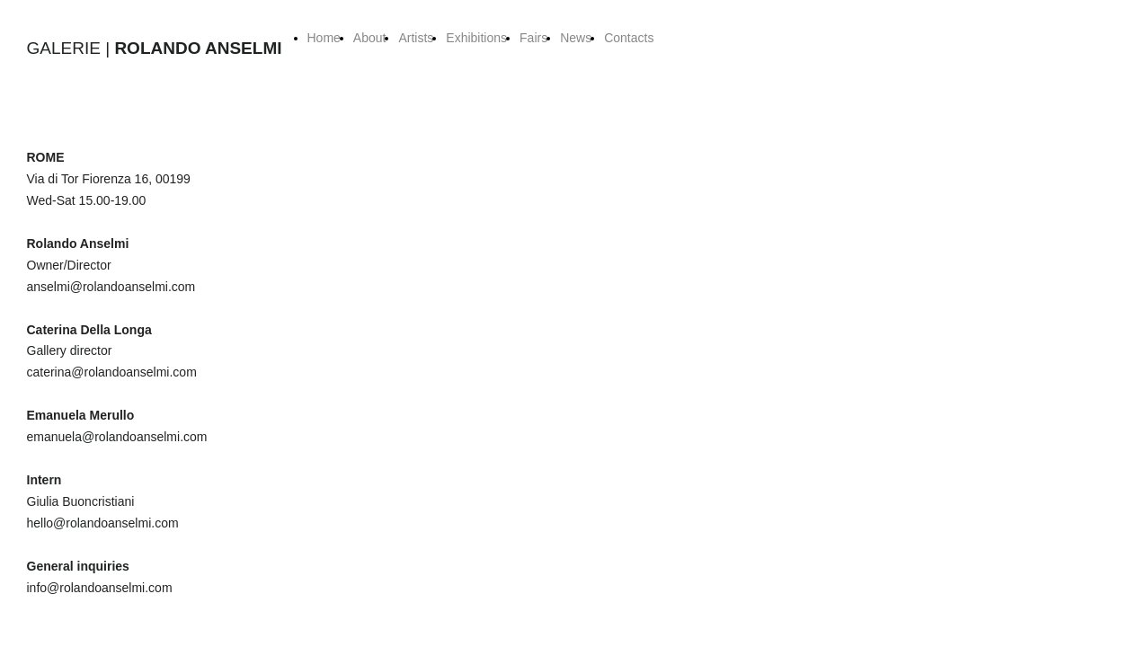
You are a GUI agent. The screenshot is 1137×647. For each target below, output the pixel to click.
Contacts (628, 38)
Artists (415, 38)
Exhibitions (476, 38)
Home (324, 38)
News (575, 38)
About (369, 38)
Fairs (533, 38)
